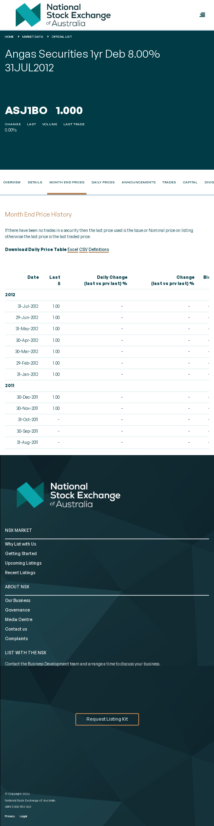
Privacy (10, 816)
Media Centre (18, 619)
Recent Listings (20, 572)
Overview (12, 182)
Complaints (16, 638)
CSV (83, 249)
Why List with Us (20, 543)
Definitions (99, 249)
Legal (23, 816)
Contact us (16, 628)
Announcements (139, 182)
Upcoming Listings (23, 562)
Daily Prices (103, 182)
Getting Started (21, 553)
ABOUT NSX (17, 586)
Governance (17, 609)
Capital (190, 182)
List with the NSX (25, 652)
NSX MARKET (18, 530)
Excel (72, 249)
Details (35, 182)
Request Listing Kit (107, 719)
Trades (169, 182)
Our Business (17, 600)
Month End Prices (66, 182)
